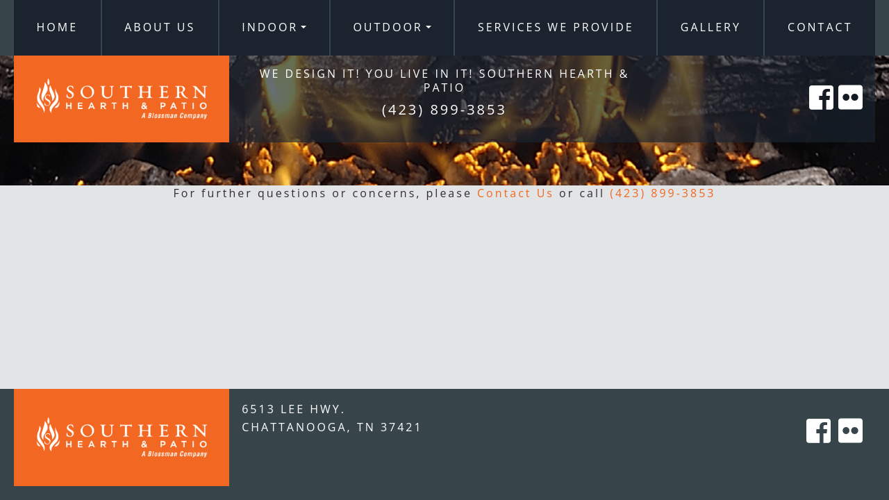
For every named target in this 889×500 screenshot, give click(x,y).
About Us (159, 27)
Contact (820, 27)
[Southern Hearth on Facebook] (822, 112)
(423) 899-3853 (662, 193)
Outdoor (387, 27)
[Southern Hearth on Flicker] (851, 112)
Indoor (270, 27)
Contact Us (515, 193)
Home (57, 27)
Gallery (711, 27)
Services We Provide (556, 27)
